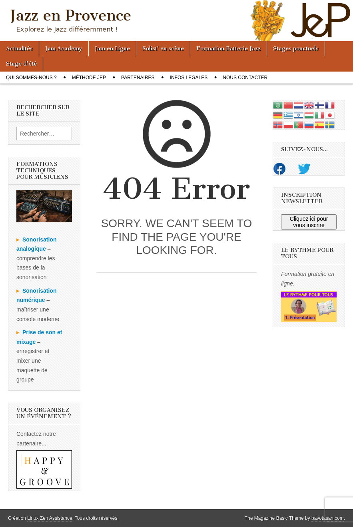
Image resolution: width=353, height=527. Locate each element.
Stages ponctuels (296, 48)
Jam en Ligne (112, 48)
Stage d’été (21, 63)
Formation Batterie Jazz (228, 48)
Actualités (19, 48)
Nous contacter (245, 77)
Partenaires (138, 77)
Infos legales (189, 77)
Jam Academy (63, 48)
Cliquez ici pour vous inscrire (309, 222)
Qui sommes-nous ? (31, 77)
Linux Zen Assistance (49, 518)
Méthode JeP (89, 77)
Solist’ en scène (163, 48)
